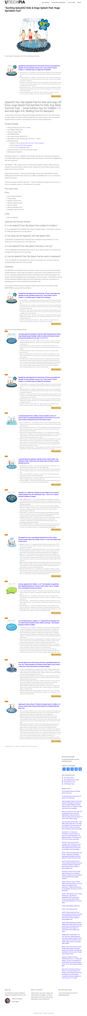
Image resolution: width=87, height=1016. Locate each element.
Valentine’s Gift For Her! (69, 781)
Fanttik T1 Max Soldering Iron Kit (69, 909)
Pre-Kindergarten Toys (22, 147)
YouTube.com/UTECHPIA (48, 1013)
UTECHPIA (17, 2)
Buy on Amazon (56, 96)
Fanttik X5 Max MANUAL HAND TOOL (71, 906)
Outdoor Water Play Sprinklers (23, 145)
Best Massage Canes (69, 784)
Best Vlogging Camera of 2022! (71, 780)
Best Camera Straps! (69, 777)
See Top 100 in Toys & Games (34, 143)
